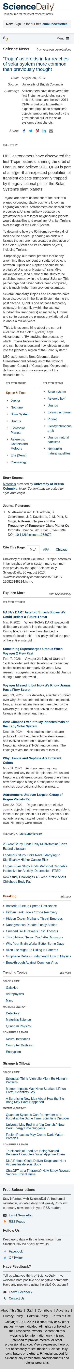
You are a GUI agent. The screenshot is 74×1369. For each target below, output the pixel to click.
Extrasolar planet (59, 412)
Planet (52, 419)
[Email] (51, 131)
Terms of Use (61, 1316)
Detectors (12, 1013)
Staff (30, 1310)
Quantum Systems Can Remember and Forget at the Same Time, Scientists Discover (37, 1116)
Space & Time (16, 392)
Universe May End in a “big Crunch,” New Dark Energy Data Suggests (35, 1126)
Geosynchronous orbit (60, 428)
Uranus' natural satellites (58, 440)
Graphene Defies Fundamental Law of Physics (38, 956)
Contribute (44, 1310)
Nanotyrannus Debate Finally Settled (31, 925)
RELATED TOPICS (16, 383)
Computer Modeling (20, 1045)
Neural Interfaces (18, 1039)
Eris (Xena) (18, 455)
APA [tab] (46, 549)
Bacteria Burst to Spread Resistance (31, 906)
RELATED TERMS (53, 383)
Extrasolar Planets (18, 430)
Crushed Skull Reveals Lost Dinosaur (32, 931)
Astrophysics (15, 994)
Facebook (16, 1251)
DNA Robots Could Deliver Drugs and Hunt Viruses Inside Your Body (36, 1162)
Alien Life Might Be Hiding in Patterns (32, 950)
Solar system (57, 391)
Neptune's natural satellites (59, 451)
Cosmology (18, 462)
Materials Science (18, 1019)
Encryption (13, 1052)
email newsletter (54, 24)
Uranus (16, 421)
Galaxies (12, 987)
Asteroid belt (56, 398)
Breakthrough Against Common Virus (32, 962)
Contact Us (16, 1298)
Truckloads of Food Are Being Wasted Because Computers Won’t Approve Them (35, 1152)
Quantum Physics (18, 1026)
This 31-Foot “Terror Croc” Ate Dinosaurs (34, 937)
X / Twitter (16, 1257)
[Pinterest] (37, 131)
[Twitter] (30, 131)
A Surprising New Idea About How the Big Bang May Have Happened (35, 1100)
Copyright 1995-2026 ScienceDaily (29, 1322)
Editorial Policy (37, 1316)
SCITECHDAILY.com (31, 834)
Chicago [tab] (61, 549)
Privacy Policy (13, 1316)
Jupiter (15, 400)
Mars (9, 1000)
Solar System (20, 414)
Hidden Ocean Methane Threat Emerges (34, 918)
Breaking (9, 896)
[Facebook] (24, 131)
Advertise (62, 1310)
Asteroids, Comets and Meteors (19, 444)
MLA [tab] (33, 549)
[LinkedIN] (44, 131)
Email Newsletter (21, 1215)
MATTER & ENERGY (14, 1007)
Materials (9, 484)
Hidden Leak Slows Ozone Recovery (31, 912)
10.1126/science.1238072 (33, 534)
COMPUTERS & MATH (15, 1032)
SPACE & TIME (11, 981)
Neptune (17, 407)
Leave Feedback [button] (20, 1292)
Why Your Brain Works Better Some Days (35, 943)
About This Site (11, 1310)
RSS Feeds (17, 1221)
